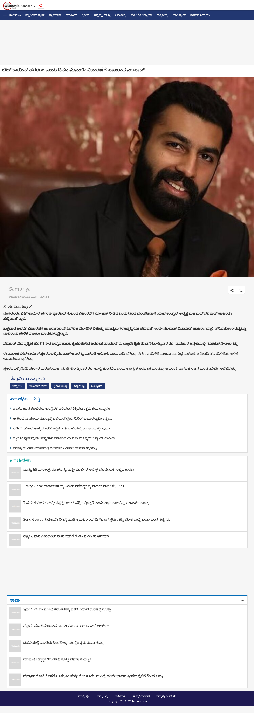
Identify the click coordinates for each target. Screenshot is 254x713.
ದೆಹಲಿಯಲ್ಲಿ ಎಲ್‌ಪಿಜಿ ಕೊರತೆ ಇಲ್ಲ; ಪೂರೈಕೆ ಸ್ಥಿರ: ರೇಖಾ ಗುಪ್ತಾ (63, 642)
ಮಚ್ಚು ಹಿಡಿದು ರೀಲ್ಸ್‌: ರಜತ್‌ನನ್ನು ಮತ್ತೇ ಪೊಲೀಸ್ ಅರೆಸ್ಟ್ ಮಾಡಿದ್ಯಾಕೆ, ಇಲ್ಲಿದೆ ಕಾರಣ (78, 469)
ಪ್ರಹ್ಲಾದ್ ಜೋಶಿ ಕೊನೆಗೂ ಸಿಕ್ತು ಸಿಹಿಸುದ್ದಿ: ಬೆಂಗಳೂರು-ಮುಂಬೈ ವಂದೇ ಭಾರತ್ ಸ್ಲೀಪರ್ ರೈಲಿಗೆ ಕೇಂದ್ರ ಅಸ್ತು (93, 675)
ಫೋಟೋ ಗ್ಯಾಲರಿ (141, 15)
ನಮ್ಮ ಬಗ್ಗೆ (102, 696)
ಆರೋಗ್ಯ (120, 15)
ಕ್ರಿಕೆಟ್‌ (85, 15)
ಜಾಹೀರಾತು (120, 696)
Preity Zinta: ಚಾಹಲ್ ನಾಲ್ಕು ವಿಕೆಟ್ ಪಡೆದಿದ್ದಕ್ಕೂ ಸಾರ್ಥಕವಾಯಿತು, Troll (73, 486)
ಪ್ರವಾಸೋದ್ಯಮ (200, 15)
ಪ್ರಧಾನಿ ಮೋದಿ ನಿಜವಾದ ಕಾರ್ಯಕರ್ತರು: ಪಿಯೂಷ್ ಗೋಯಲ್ (66, 625)
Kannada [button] (27, 6)
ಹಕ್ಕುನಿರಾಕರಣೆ (141, 696)
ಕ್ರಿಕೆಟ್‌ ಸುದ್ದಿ (60, 386)
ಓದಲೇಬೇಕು (20, 460)
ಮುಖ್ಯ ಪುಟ (84, 696)
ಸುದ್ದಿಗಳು (15, 15)
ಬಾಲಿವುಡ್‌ (179, 15)
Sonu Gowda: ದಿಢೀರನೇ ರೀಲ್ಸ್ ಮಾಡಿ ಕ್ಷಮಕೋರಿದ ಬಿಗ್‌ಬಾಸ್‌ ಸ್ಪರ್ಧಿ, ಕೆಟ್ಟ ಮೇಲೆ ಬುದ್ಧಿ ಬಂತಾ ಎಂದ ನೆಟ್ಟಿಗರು (96, 519)
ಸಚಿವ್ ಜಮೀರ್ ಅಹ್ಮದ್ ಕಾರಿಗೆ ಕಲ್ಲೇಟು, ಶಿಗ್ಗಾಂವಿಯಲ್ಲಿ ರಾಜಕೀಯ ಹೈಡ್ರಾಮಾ (61, 428)
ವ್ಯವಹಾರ (55, 15)
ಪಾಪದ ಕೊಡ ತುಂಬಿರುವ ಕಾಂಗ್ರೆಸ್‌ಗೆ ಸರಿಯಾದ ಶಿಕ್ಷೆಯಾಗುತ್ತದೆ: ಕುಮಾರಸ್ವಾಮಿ (61, 408)
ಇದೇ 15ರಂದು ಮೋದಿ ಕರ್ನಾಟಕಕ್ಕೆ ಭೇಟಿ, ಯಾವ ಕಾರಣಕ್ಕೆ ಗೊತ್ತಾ (67, 609)
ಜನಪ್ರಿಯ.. (97, 386)
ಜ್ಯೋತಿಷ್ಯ (162, 15)
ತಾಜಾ (15, 600)
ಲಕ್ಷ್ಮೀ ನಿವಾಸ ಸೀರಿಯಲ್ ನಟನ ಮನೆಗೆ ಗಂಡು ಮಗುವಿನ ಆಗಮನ (66, 536)
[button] (4, 15)
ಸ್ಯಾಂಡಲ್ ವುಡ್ (35, 15)
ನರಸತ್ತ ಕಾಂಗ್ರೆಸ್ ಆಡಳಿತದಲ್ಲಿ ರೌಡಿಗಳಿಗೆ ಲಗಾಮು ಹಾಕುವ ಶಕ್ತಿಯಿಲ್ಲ (55, 448)
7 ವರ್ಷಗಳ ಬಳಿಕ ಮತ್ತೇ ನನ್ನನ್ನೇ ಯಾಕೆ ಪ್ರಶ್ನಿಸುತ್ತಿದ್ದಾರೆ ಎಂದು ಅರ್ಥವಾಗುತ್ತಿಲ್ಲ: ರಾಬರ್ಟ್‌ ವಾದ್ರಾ (86, 502)
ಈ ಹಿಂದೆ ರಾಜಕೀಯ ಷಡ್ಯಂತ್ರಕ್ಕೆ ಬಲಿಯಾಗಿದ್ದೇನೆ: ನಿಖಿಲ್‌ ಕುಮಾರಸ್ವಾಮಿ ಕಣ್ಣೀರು (62, 418)
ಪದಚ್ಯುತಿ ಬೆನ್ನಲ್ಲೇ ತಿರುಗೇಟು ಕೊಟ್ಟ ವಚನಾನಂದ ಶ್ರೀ (57, 659)
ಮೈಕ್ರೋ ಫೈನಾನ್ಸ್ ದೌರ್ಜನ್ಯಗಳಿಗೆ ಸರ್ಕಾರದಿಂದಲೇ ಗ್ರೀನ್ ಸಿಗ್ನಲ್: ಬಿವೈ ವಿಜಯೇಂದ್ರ (64, 438)
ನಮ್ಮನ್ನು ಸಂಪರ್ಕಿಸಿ (166, 696)
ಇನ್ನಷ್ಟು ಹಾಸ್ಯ (102, 15)
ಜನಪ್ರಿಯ (71, 15)
